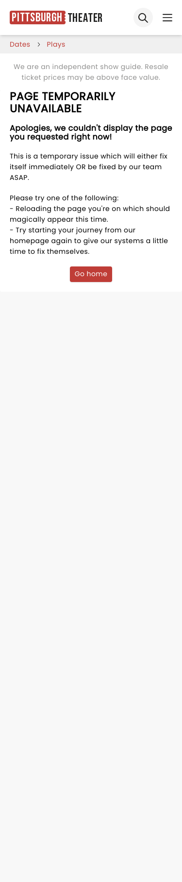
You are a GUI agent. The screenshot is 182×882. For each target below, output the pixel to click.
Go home (91, 274)
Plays (56, 44)
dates (20, 44)
